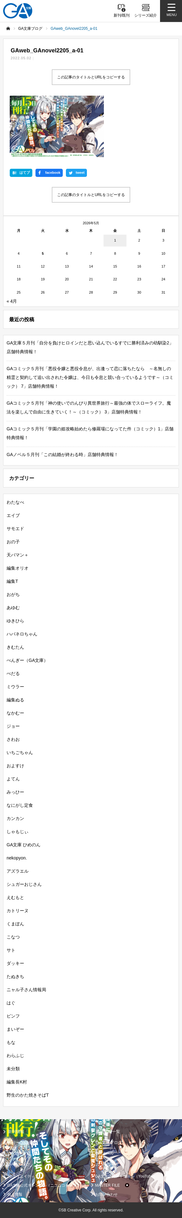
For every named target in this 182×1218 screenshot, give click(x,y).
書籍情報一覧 (108, 1131)
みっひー (15, 792)
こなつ (13, 936)
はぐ (11, 1002)
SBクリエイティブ (23, 1176)
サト (11, 950)
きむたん (15, 647)
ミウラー (15, 686)
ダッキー (15, 963)
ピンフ (13, 1016)
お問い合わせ (106, 1194)
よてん (13, 778)
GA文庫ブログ (109, 1142)
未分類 (13, 1068)
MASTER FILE (107, 1185)
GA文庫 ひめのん (23, 844)
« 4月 (12, 301)
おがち (13, 594)
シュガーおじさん (24, 884)
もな (11, 1042)
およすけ (15, 765)
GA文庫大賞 (19, 1153)
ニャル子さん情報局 (26, 989)
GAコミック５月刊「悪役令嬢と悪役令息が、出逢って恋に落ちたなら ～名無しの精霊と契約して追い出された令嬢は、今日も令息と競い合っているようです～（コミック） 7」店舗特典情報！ (90, 377)
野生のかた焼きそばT (28, 1095)
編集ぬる (15, 699)
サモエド (15, 528)
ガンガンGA (107, 1164)
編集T (12, 581)
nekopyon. (17, 857)
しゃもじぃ (18, 831)
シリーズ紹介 (20, 1142)
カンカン (15, 818)
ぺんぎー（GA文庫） (27, 660)
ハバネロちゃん (22, 633)
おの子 (13, 541)
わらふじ (15, 1055)
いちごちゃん (20, 752)
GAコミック (19, 1164)
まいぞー (15, 1029)
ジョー (13, 726)
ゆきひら (15, 620)
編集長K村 (17, 1081)
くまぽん (15, 923)
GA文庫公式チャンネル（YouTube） (126, 1176)
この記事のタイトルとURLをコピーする (91, 77)
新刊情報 (16, 1131)
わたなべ (15, 502)
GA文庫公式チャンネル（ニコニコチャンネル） (47, 1185)
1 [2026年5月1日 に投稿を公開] (115, 240)
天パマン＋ (18, 554)
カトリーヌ (18, 910)
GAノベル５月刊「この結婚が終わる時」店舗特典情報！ (62, 454)
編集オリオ (18, 568)
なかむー (15, 712)
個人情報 (14, 1194)
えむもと (15, 897)
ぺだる (13, 673)
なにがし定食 (20, 805)
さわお (13, 739)
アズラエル (18, 871)
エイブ (13, 515)
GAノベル (105, 1153)
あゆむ (13, 607)
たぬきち (15, 976)
